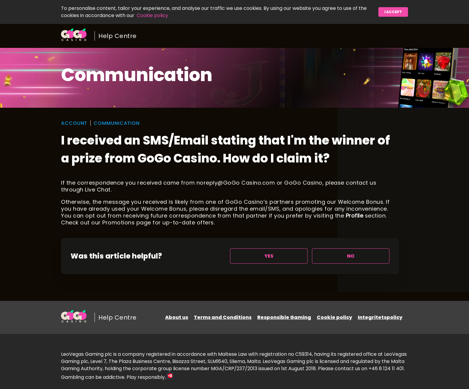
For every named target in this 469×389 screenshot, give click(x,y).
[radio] (268, 256)
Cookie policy (152, 15)
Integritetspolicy (380, 317)
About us (176, 317)
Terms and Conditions (223, 317)
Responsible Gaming (284, 317)
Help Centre (117, 36)
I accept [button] (393, 11)
